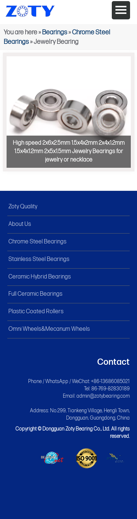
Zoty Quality (22, 206)
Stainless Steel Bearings (38, 259)
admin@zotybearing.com (103, 396)
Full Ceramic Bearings (35, 294)
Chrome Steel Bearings (37, 241)
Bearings (54, 32)
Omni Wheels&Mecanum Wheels (49, 329)
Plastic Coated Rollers (36, 311)
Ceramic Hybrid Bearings (39, 276)
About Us (19, 224)
